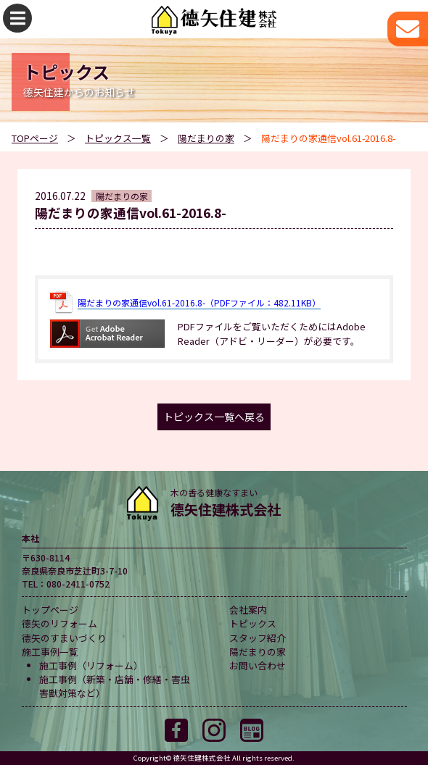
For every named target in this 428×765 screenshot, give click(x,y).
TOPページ (35, 138)
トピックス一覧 (118, 138)
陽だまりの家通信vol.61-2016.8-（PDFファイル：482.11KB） (199, 302)
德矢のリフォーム (59, 623)
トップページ (50, 609)
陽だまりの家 (206, 138)
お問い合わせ (257, 665)
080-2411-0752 (78, 583)
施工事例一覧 (50, 652)
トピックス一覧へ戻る (214, 416)
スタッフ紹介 (257, 638)
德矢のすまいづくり (64, 638)
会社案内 (248, 609)
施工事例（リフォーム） (91, 665)
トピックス (252, 623)
